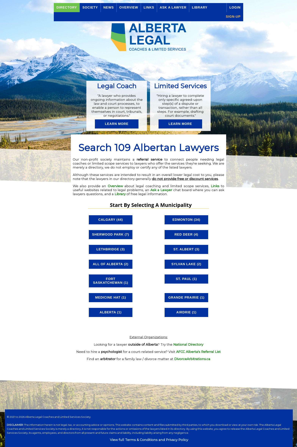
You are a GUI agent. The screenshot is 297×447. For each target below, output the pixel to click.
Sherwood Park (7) (110, 234)
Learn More (116, 124)
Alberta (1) (111, 312)
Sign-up (233, 16)
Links (149, 7)
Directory (66, 7)
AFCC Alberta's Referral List (198, 352)
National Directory (188, 344)
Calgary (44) (110, 220)
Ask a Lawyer (173, 7)
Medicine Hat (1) (110, 297)
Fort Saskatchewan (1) (110, 281)
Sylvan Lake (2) (186, 264)
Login (235, 7)
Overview (128, 7)
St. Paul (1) (186, 279)
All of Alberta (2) (110, 264)
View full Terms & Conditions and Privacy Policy (149, 440)
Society (90, 7)
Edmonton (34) (186, 220)
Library (199, 7)
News (108, 7)
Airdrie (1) (186, 312)
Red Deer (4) (186, 234)
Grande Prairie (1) (186, 297)
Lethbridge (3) (110, 249)
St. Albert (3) (186, 249)
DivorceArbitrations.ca (192, 359)
